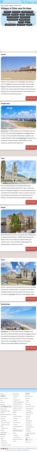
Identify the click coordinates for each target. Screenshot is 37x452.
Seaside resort (4, 398)
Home (2, 393)
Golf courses (21, 24)
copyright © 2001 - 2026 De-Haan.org (22, 450)
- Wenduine (28, 414)
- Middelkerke (28, 421)
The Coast (28, 404)
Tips (1, 400)
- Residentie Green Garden (5, 411)
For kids (2, 402)
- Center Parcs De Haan (5, 425)
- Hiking (15, 420)
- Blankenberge (29, 412)
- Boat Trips (16, 396)
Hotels (2, 430)
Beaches (2, 436)
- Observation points (5, 445)
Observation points (27, 12)
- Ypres (27, 402)
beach (8, 84)
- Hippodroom (4, 428)
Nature (21, 22)
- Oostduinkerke (29, 427)
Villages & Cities (12, 22)
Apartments (3, 409)
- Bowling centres (17, 404)
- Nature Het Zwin (29, 406)
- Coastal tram (16, 437)
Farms (22, 14)
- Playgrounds (16, 400)
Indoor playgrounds (13, 17)
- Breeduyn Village (5, 422)
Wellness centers (24, 19)
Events (14, 428)
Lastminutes (3, 432)
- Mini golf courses (18, 406)
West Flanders (29, 396)
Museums (7, 12)
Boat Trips (15, 14)
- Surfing (15, 424)
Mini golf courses (12, 19)
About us (27, 437)
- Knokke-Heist (29, 408)
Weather (2, 404)
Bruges (3, 207)
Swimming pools (10, 24)
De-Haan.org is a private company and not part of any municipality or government (23, 448)
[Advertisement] (18, 39)
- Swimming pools (17, 416)
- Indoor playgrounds (18, 402)
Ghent (3, 260)
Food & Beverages (17, 426)
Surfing (29, 24)
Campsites (3, 416)
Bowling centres (25, 17)
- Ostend (27, 419)
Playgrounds (30, 14)
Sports (27, 22)
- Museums (3, 441)
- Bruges (27, 398)
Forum (14, 441)
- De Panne (28, 431)
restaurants (12, 294)
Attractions (6, 14)
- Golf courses (16, 422)
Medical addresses (18, 439)
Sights (2, 438)
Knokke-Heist (5, 103)
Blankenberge (5, 304)
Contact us (28, 442)
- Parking (15, 435)
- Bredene (27, 416)
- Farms (15, 398)
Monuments (16, 12)
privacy (14, 450)
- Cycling (15, 418)
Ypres (3, 158)
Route (14, 433)
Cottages (2, 418)
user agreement (10, 450)
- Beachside (3, 420)
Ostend (3, 54)
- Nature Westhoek (30, 433)
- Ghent (27, 400)
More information (31, 98)
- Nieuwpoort (28, 425)
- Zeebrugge (28, 410)
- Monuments (3, 443)
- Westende (28, 423)
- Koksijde (27, 429)
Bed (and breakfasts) (5, 414)
